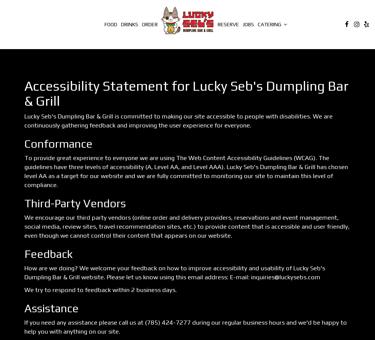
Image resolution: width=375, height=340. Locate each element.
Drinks (129, 24)
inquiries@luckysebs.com (285, 277)
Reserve (228, 24)
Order (150, 24)
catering (272, 24)
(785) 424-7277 (168, 322)
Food (111, 24)
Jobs (248, 24)
